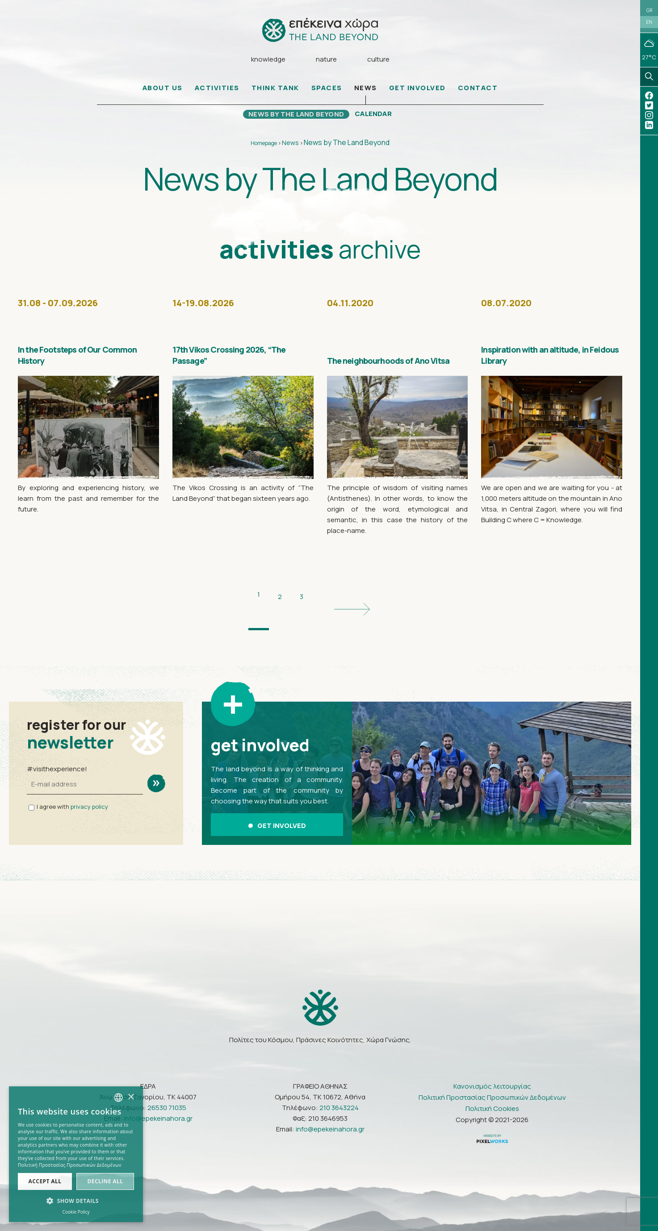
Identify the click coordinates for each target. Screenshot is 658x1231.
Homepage (264, 148)
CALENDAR (380, 118)
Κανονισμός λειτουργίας (492, 1061)
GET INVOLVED (417, 92)
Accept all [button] (45, 1181)
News (290, 147)
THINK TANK (275, 92)
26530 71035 (166, 1082)
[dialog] (76, 1154)
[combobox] (118, 1097)
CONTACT (478, 92)
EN (649, 28)
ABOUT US (162, 92)
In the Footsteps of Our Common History (82, 358)
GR (649, 12)
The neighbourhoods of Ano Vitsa (392, 358)
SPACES (326, 92)
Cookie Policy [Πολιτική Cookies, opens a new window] (75, 1212)
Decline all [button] (105, 1181)
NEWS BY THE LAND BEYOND (293, 118)
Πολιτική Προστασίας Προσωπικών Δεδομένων (492, 1072)
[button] (76, 1201)
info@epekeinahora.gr (158, 1093)
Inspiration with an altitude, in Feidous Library (535, 351)
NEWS (365, 92)
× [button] (130, 1097)
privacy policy (89, 789)
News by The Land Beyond (347, 147)
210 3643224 (339, 1082)
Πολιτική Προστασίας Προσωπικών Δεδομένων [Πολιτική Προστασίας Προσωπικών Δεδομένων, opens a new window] (70, 1165)
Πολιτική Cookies (492, 1083)
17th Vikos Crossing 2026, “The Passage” (230, 358)
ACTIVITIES (217, 92)
